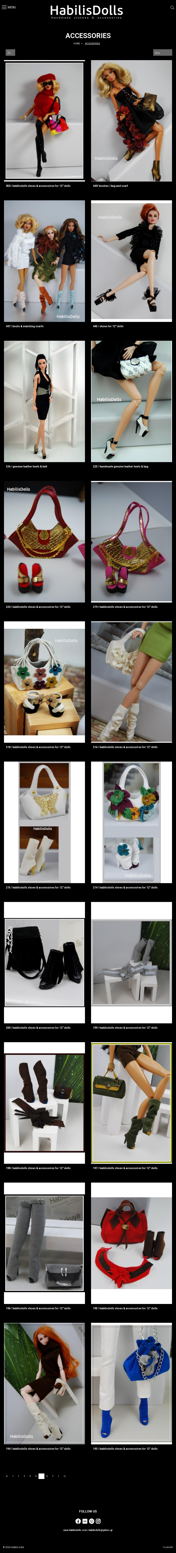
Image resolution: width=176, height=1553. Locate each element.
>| (64, 1476)
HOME (77, 43)
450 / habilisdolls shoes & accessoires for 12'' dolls (38, 185)
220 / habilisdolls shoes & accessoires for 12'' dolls (38, 606)
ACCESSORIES (92, 43)
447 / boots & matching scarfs (25, 326)
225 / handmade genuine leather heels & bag (120, 466)
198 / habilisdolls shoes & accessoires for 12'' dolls (38, 1168)
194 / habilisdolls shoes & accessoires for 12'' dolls (38, 1448)
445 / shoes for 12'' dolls (108, 326)
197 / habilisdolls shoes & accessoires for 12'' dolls (125, 1168)
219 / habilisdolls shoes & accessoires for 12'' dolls (125, 606)
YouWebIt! (168, 1547)
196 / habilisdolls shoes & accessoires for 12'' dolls (38, 1308)
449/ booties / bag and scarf (110, 185)
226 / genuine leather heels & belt (26, 466)
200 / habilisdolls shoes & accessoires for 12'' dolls (38, 1027)
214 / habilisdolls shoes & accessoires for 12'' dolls (125, 887)
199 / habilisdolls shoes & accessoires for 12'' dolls (125, 1027)
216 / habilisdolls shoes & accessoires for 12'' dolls (125, 747)
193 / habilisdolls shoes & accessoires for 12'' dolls (125, 1448)
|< (7, 1476)
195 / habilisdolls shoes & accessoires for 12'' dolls (125, 1308)
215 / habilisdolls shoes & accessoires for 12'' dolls (38, 887)
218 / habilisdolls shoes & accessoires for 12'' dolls (38, 747)
